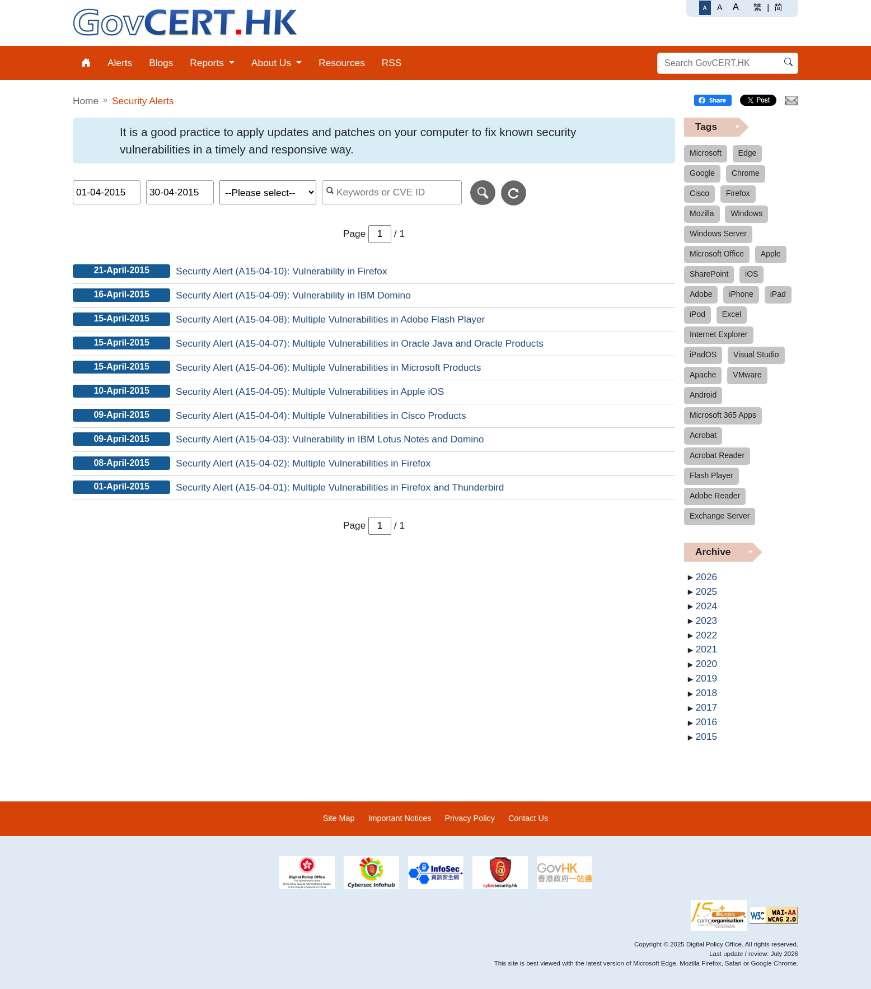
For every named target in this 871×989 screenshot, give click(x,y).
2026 (706, 576)
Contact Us (528, 818)
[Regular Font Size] (705, 8)
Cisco (699, 193)
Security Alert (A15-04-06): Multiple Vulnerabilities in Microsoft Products (328, 367)
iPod (697, 314)
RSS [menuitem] (392, 62)
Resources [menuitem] (342, 62)
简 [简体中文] (778, 7)
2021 (706, 649)
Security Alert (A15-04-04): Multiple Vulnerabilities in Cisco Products (321, 415)
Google (702, 173)
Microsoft (706, 152)
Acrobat (703, 435)
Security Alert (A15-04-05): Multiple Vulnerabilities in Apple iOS (310, 391)
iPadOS (703, 354)
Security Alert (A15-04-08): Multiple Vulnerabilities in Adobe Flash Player (330, 319)
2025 (706, 591)
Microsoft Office (717, 253)
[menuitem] (86, 63)
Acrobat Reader (717, 455)
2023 (706, 620)
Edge (747, 152)
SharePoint (709, 273)
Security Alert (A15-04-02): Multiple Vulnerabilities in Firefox (303, 463)
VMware (747, 374)
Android (703, 394)
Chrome (746, 173)
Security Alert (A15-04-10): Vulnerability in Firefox (281, 271)
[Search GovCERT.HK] (727, 63)
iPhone (741, 294)
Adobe (701, 294)
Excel (731, 314)
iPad (778, 294)
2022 (706, 635)
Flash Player (711, 475)
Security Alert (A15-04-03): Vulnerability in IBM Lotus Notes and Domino (330, 439)
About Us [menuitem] (272, 62)
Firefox (738, 193)
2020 (706, 663)
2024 (706, 606)
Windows (746, 213)
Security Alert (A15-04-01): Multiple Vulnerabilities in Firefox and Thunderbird (340, 487)
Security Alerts (143, 100)
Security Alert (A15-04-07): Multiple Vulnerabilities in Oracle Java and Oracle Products (360, 343)
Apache (703, 374)
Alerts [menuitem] (119, 62)
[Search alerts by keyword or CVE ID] (392, 192)
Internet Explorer (719, 334)
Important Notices (400, 818)
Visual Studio (756, 354)
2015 (706, 736)
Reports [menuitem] (208, 62)
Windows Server (718, 233)
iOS (751, 273)
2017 (706, 707)
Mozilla (702, 213)
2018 (706, 692)
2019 (706, 678)
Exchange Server (720, 515)
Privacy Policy (469, 818)
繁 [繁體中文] (757, 7)
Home (86, 100)
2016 (706, 721)
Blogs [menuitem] (161, 62)
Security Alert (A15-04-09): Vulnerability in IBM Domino (293, 295)
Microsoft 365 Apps (723, 414)
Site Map (339, 818)
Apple (771, 253)
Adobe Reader (715, 495)
